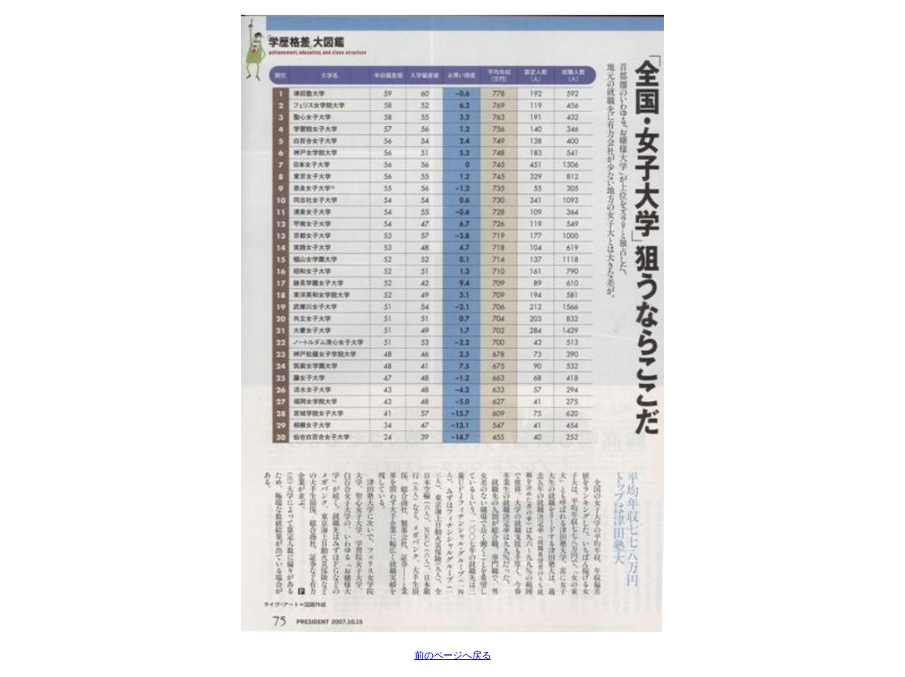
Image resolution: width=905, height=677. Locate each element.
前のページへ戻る (453, 655)
